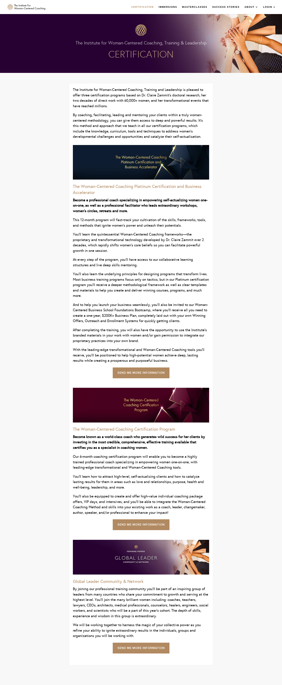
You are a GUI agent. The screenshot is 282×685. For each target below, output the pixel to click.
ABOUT (249, 7)
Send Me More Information (141, 373)
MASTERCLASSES (194, 7)
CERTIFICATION (142, 7)
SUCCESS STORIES (226, 7)
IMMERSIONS (168, 7)
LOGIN (267, 7)
